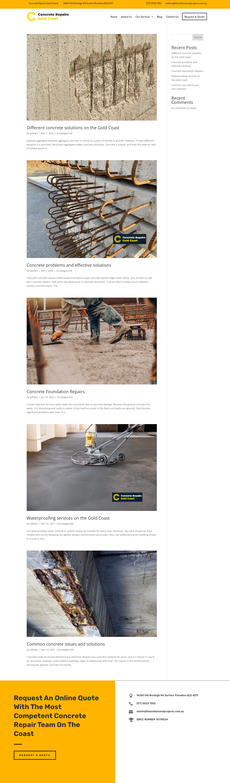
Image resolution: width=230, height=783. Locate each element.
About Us (126, 16)
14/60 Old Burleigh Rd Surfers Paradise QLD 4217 (167, 695)
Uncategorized (64, 133)
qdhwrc (34, 133)
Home (113, 16)
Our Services (142, 16)
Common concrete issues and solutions (66, 644)
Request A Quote (194, 16)
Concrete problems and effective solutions (69, 265)
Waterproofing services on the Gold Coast (68, 518)
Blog (159, 16)
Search (198, 37)
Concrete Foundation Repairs (56, 391)
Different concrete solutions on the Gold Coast (73, 128)
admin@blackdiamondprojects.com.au (186, 3)
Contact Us (172, 16)
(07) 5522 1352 (154, 3)
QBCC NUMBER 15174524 (152, 719)
